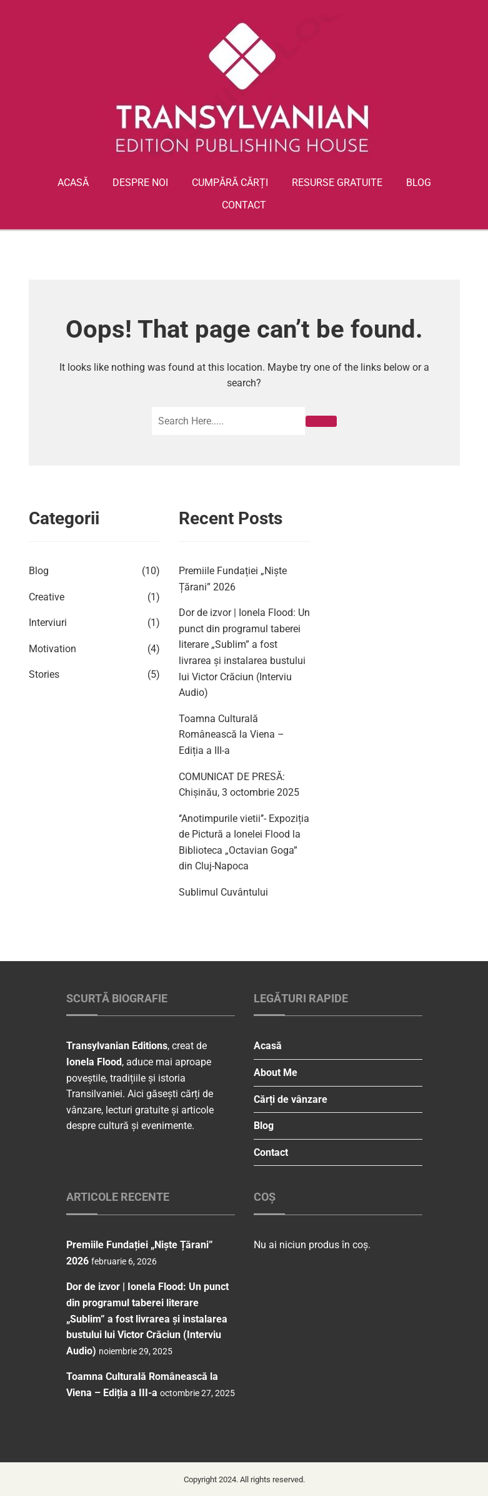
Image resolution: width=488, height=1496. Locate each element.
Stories (44, 674)
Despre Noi (140, 183)
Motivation (52, 649)
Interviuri (48, 622)
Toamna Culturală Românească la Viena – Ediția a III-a (231, 734)
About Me (275, 1072)
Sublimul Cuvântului (223, 892)
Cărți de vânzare (290, 1099)
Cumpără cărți (230, 183)
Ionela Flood (94, 1062)
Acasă (73, 183)
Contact (244, 205)
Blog (418, 183)
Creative (46, 597)
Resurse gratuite (337, 183)
